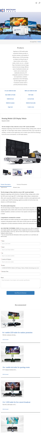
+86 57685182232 (39, 221)
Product (3, 265)
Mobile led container (10, 102)
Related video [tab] (16, 187)
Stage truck (10, 107)
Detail (2, 277)
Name (2, 241)
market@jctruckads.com (39, 217)
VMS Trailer (30, 94)
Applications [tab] (4, 187)
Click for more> (5, 339)
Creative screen (31, 107)
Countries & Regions (6, 259)
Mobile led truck (10, 98)
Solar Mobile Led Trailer (10, 94)
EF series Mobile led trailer (10, 90)
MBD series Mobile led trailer (31, 90)
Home (35, 41)
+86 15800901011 (39, 213)
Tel (2, 253)
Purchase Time (4, 271)
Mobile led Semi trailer (31, 102)
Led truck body (31, 98)
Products (39, 41)
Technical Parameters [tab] (22, 184)
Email (2, 247)
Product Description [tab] (5, 184)
